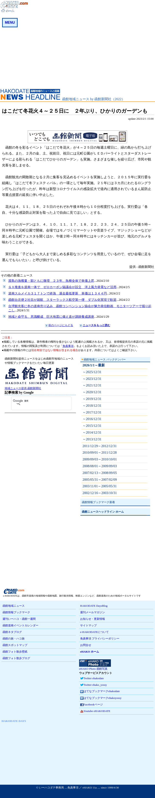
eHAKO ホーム (89, 651)
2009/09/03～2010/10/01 (99, 459)
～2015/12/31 (91, 425)
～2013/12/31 (91, 439)
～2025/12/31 (91, 372)
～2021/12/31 (91, 385)
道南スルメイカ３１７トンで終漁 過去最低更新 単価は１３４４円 (57, 293)
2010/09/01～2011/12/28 (99, 452)
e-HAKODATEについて (94, 632)
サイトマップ (88, 625)
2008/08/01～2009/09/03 (99, 466)
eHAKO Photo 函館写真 (95, 667)
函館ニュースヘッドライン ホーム (103, 511)
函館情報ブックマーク (16, 612)
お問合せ (85, 645)
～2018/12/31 (91, 405)
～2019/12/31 (91, 399)
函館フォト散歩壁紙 (15, 651)
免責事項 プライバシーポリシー (99, 638)
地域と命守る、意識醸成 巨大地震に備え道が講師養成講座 (51, 316)
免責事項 (68, 346)
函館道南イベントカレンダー (20, 625)
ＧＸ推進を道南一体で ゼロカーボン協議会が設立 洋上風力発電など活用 (62, 287)
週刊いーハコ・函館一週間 (19, 618)
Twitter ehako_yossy (93, 685)
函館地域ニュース (14, 605)
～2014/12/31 (91, 432)
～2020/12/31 (91, 392)
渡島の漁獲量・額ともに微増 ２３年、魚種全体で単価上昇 (51, 280)
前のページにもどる (60, 325)
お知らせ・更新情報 (92, 618)
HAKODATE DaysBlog (94, 605)
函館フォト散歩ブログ (16, 658)
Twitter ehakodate (92, 678)
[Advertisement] (77, 56)
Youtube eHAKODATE (95, 711)
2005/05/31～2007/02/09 (99, 479)
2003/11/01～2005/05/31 (99, 486)
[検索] (37, 400)
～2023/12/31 (91, 379)
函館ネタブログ (12, 632)
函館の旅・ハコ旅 (14, 638)
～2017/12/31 (91, 412)
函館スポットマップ (15, 645)
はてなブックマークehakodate (100, 692)
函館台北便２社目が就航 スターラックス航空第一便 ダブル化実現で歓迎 (62, 299)
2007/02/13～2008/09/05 (99, 473)
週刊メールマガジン (92, 612)
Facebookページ (91, 704)
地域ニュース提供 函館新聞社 (36, 387)
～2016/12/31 (91, 419)
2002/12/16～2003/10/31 (99, 493)
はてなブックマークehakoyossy (100, 698)
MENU (10, 22)
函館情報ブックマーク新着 (98, 502)
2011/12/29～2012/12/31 (99, 446)
